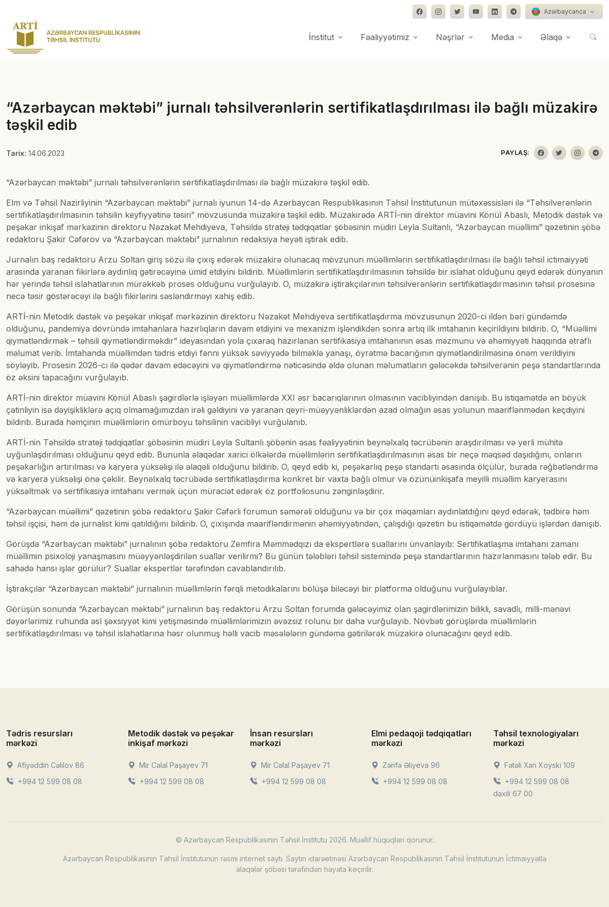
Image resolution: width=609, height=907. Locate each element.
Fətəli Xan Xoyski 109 (534, 765)
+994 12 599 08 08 (44, 781)
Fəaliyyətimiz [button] (385, 37)
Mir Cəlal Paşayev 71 (168, 765)
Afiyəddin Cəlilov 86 (45, 765)
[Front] (73, 37)
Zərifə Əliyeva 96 (405, 765)
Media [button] (502, 37)
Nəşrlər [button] (450, 37)
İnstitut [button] (321, 37)
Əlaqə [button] (551, 37)
